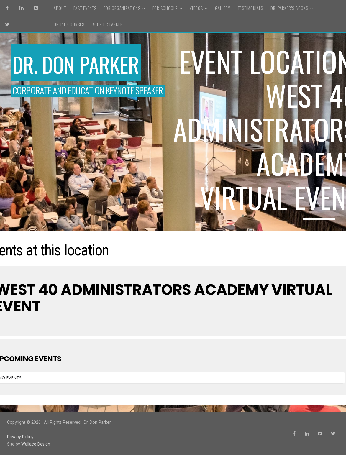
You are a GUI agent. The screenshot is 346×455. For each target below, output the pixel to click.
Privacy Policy (20, 436)
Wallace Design (35, 444)
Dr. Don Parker (75, 64)
